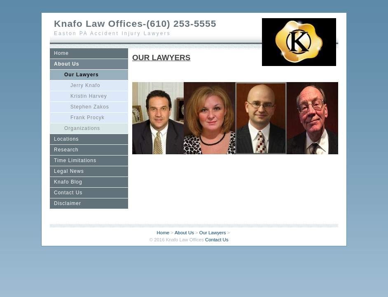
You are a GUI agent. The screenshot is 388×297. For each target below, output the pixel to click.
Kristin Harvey (88, 96)
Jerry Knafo (85, 85)
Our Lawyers (81, 75)
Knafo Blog (68, 182)
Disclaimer (67, 203)
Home (61, 53)
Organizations (82, 128)
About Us (66, 64)
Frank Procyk (87, 117)
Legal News (69, 171)
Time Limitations (75, 160)
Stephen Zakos (89, 107)
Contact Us (68, 193)
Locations (66, 139)
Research (66, 150)
